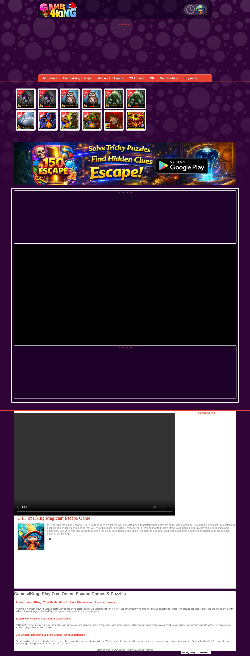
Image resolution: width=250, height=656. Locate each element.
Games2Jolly (169, 78)
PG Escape (136, 78)
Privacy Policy (188, 653)
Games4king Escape (77, 78)
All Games (50, 78)
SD (152, 78)
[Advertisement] (125, 50)
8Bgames (190, 78)
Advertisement (125, 24)
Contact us (204, 653)
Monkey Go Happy (110, 78)
